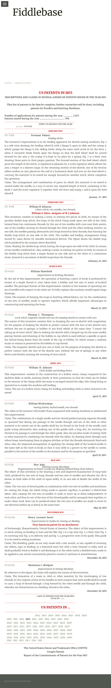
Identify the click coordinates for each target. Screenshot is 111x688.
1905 (42, 637)
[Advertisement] (55, 65)
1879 (67, 626)
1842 (37, 615)
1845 (57, 615)
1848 (77, 615)
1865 (42, 622)
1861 (16, 622)
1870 (9, 626)
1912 (21, 640)
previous (19, 126)
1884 (35, 630)
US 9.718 (9, 464)
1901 (16, 637)
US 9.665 (9, 367)
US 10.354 (10, 565)
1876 (47, 626)
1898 (62, 634)
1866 (49, 622)
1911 (15, 640)
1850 (9, 619)
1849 (84, 615)
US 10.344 (10, 517)
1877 (54, 626)
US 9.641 (9, 314)
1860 (9, 622)
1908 (62, 637)
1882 (22, 630)
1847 (70, 615)
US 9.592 (9, 206)
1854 (34, 619)
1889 (69, 630)
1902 (22, 637)
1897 (55, 634)
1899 (69, 634)
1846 (64, 615)
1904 (35, 637)
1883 (29, 630)
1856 (47, 619)
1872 (22, 626)
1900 (9, 637)
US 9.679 (9, 403)
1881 (16, 630)
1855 (40, 619)
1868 (62, 622)
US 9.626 (9, 271)
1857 (53, 619)
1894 (35, 634)
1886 (49, 630)
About (6, 681)
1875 (41, 626)
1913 (27, 640)
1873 (28, 626)
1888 (62, 630)
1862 (22, 622)
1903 (29, 637)
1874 (35, 626)
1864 (35, 622)
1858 (59, 619)
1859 (66, 619)
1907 (55, 637)
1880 (9, 630)
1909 (69, 637)
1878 (60, 626)
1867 (55, 622)
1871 (15, 626)
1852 (21, 619)
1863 (29, 622)
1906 (49, 637)
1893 (29, 634)
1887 (55, 630)
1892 (22, 634)
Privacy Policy (16, 681)
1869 (69, 622)
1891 (16, 634)
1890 (9, 634)
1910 (9, 640)
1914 (34, 640)
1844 (50, 615)
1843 (44, 615)
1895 (42, 634)
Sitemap (27, 681)
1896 (49, 634)
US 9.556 (9, 135)
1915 (40, 640)
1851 (15, 619)
